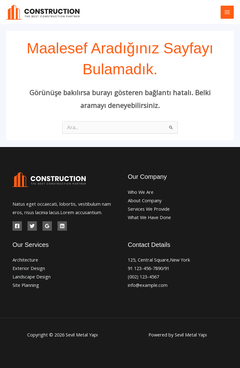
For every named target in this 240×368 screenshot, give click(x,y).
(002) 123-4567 (143, 276)
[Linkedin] (62, 226)
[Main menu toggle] (227, 12)
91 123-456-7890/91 (148, 268)
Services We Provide (149, 209)
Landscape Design (31, 276)
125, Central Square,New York (159, 260)
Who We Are (140, 192)
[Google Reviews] (47, 226)
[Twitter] (32, 226)
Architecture (25, 260)
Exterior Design (28, 268)
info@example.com (148, 285)
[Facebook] (17, 226)
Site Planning (25, 285)
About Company (145, 200)
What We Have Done (149, 217)
